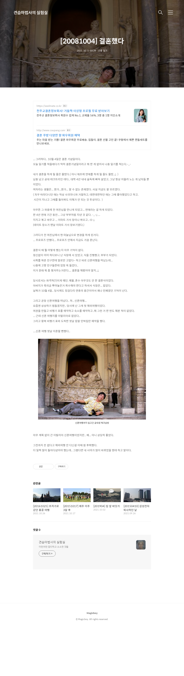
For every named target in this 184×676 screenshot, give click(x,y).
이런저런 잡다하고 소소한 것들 (53, 546)
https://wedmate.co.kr (49, 105)
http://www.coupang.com (51, 130)
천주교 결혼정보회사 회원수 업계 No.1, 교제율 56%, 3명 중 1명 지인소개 (78, 115)
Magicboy (92, 613)
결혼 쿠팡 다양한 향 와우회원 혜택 (58, 135)
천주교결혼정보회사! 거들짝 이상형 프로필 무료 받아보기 (73, 111)
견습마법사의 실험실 (30, 12)
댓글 (36, 530)
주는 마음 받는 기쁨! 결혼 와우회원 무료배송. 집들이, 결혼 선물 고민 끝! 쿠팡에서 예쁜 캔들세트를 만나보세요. (92, 141)
